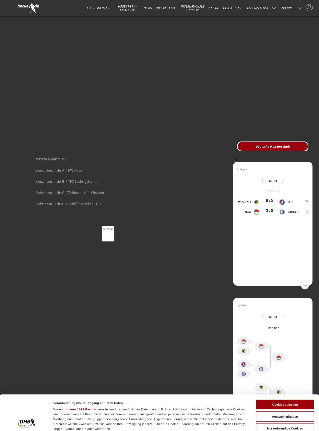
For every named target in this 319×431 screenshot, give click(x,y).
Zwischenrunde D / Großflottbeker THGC (69, 204)
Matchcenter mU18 (51, 159)
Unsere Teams (166, 8)
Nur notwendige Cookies (285, 395)
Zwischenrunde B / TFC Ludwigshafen (67, 181)
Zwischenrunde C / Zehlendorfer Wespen (70, 193)
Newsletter (232, 8)
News (148, 8)
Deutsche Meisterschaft (273, 146)
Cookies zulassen (285, 371)
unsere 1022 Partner (81, 376)
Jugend (214, 8)
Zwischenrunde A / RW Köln (59, 170)
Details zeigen (216, 423)
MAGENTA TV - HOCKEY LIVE (127, 8)
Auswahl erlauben (285, 383)
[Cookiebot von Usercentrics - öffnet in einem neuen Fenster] (26, 423)
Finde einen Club (99, 8)
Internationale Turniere (192, 8)
